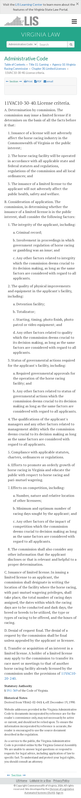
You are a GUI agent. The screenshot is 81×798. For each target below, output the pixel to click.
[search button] (71, 44)
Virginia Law (40, 34)
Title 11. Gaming (39, 64)
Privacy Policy (61, 780)
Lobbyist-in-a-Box (40, 780)
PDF (38, 81)
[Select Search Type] (21, 44)
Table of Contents (14, 64)
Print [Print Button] (28, 81)
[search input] (52, 44)
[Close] (77, 4)
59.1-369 (11, 690)
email (48, 81)
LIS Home (21, 780)
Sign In (59, 792)
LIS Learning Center (28, 4)
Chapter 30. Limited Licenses (49, 68)
